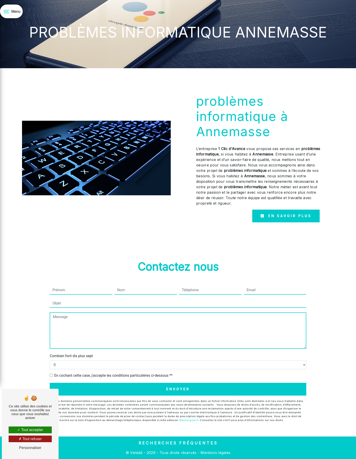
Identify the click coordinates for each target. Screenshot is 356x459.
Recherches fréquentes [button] (178, 443)
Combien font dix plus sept (71, 356)
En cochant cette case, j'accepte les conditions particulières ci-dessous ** (113, 375)
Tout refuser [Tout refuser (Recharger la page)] (30, 439)
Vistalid (136, 452)
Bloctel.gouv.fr (188, 420)
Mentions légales (214, 452)
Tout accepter (30, 430)
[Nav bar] (11, 11)
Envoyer (178, 389)
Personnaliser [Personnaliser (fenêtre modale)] (30, 448)
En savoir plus (286, 216)
